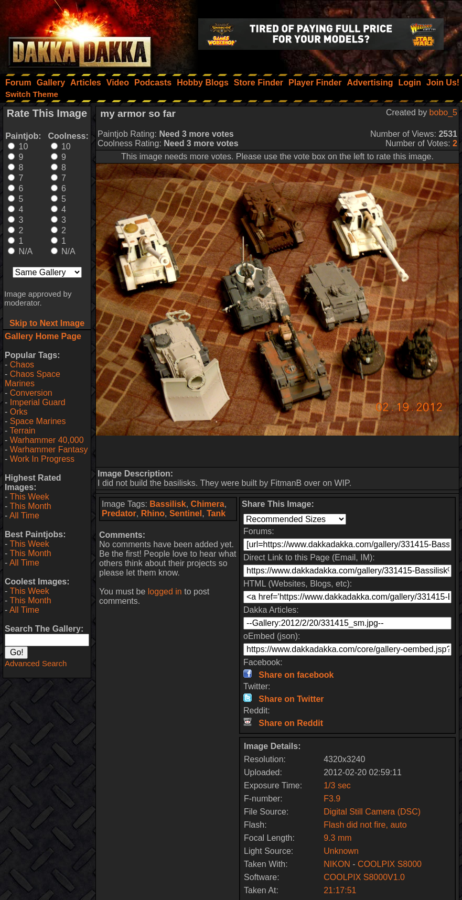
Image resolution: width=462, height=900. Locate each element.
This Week (29, 496)
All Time (24, 515)
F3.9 (332, 798)
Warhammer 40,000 (47, 440)
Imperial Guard (38, 402)
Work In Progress (42, 458)
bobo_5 (443, 112)
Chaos (22, 364)
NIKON (337, 864)
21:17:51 (340, 890)
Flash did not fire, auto (365, 824)
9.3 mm (337, 837)
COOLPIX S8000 (390, 864)
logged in (165, 591)
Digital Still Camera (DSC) (372, 811)
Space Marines (38, 421)
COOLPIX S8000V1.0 (364, 877)
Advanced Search (36, 663)
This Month (30, 506)
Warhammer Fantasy (49, 449)
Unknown (341, 851)
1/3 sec (337, 785)
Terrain (22, 430)
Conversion (31, 392)
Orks (19, 411)
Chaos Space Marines (32, 379)
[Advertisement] (277, 451)
